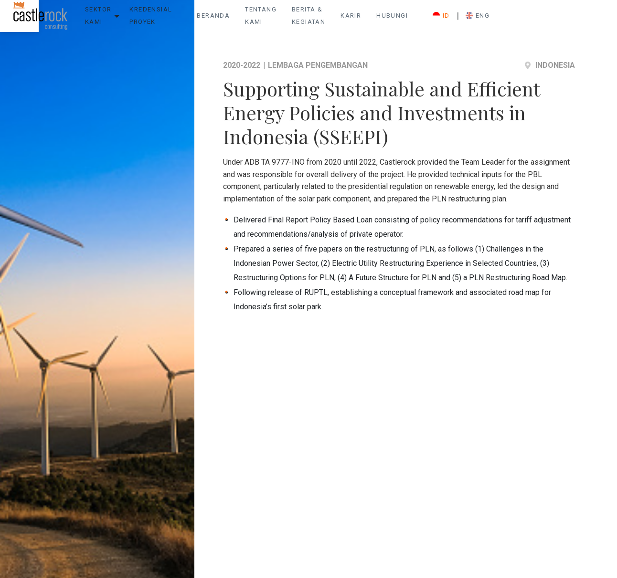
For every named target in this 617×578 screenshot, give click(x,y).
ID (545, 19)
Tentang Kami (321, 19)
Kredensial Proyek (185, 19)
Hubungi (495, 19)
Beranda (263, 19)
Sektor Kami (109, 19)
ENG (582, 19)
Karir (453, 19)
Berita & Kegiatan (395, 19)
